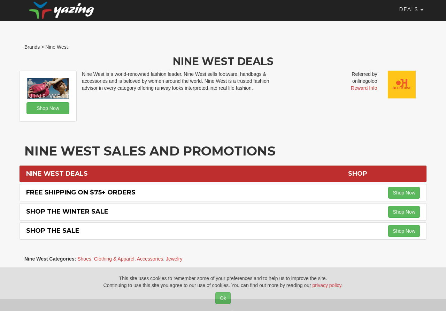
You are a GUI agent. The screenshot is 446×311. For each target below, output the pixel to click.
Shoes (84, 259)
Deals (411, 16)
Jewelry (174, 259)
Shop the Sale (52, 230)
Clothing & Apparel (114, 259)
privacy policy (327, 285)
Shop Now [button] (48, 108)
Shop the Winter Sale (67, 211)
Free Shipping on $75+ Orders (81, 192)
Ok (223, 298)
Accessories (150, 259)
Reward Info (364, 88)
